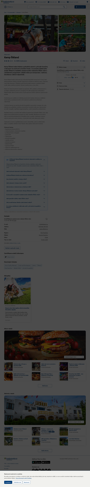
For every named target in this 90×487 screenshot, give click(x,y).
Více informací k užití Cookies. (24, 478)
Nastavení (26, 482)
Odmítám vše (17, 482)
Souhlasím (8, 482)
